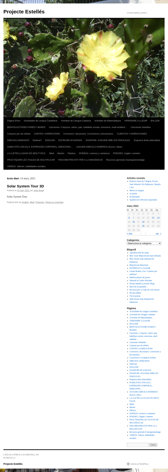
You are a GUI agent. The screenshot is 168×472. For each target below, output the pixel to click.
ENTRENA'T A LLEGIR (140, 268)
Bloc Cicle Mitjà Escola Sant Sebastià (145, 256)
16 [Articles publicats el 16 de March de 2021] (134, 222)
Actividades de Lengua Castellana (40, 120)
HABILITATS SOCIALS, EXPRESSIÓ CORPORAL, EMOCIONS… (40, 146)
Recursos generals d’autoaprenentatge (125, 160)
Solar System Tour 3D (25, 186)
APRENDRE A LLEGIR (135, 120)
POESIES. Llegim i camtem (126, 153)
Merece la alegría (137, 190)
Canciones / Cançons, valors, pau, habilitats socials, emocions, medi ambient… (88, 127)
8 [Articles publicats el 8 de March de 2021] (129, 218)
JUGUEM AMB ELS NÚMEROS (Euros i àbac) (99, 146)
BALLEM (155, 120)
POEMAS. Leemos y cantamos (94, 153)
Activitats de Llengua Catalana (76, 120)
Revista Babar (135, 293)
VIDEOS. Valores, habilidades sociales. (26, 166)
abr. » (158, 234)
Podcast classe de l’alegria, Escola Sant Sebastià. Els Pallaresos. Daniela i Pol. (145, 184)
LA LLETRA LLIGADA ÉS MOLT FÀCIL (26, 153)
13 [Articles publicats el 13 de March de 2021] (153, 218)
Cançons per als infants (19, 133)
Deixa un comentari (54, 202)
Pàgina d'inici (13, 120)
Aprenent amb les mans (139, 252)
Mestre (60, 153)
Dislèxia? (37, 140)
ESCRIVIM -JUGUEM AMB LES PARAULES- (108, 140)
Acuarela (133, 193)
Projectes (39, 202)
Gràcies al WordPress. (139, 464)
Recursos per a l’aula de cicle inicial (144, 290)
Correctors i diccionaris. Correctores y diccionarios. (88, 133)
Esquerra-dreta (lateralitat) (147, 140)
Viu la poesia (135, 296)
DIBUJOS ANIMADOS (18, 140)
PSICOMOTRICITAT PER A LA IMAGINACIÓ (80, 160)
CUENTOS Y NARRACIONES (132, 133)
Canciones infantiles (141, 127)
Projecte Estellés (24, 11)
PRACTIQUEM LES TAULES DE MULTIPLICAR (31, 160)
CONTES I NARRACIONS (47, 133)
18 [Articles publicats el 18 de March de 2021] (143, 222)
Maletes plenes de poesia (140, 277)
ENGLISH (50, 140)
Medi (51, 153)
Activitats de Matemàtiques (107, 120)
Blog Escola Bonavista (139, 265)
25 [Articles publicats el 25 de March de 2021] (143, 226)
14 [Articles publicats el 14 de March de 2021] (158, 218)
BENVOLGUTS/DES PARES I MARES (26, 127)
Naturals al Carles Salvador (141, 280)
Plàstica (72, 153)
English (25, 202)
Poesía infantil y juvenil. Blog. (142, 283)
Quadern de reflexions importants (143, 200)
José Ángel (39, 190)
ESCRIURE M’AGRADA (70, 140)
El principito (135, 196)
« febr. (130, 234)
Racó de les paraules (138, 286)
